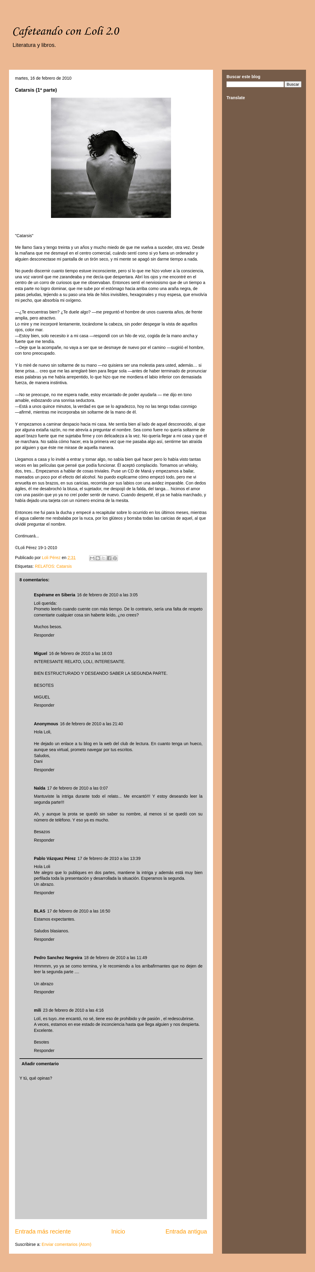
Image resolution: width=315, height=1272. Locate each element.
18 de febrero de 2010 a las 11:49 (115, 957)
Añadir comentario (40, 1063)
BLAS (39, 911)
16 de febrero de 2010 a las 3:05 (107, 594)
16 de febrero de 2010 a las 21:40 (91, 723)
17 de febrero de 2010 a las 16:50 (78, 911)
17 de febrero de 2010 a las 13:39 (108, 858)
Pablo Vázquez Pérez (55, 858)
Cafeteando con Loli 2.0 (65, 31)
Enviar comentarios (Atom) (67, 1244)
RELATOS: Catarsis (53, 566)
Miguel (40, 653)
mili (37, 1010)
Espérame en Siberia (54, 594)
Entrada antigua (186, 1231)
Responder (44, 635)
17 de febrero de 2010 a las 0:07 (77, 788)
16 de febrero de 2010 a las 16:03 (80, 653)
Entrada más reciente (43, 1231)
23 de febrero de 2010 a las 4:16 (73, 1010)
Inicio (118, 1231)
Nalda (39, 788)
